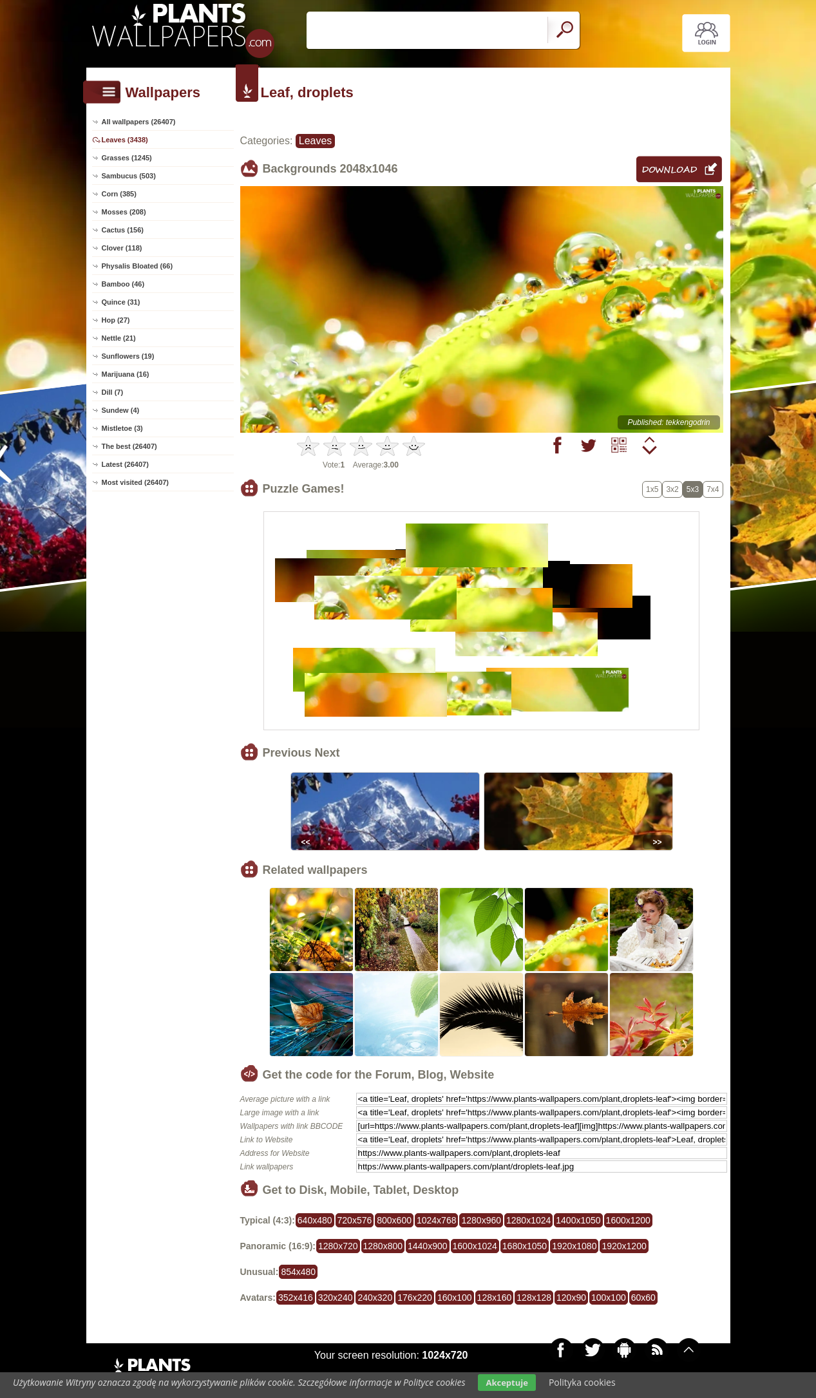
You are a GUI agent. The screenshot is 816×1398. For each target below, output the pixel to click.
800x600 (394, 1220)
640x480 (315, 1220)
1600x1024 (475, 1246)
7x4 (713, 489)
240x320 (374, 1297)
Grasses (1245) (127, 158)
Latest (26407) (125, 464)
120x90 (571, 1297)
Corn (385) (119, 194)
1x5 (652, 489)
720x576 (354, 1220)
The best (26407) (129, 446)
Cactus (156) (123, 230)
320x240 (335, 1297)
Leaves (315, 140)
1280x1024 (528, 1220)
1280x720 (338, 1246)
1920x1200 (624, 1246)
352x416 (295, 1297)
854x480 (298, 1272)
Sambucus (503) (129, 176)
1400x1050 (578, 1220)
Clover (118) (122, 248)
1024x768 (437, 1220)
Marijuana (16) (125, 374)
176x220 (414, 1297)
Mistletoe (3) (122, 428)
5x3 (693, 489)
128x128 (534, 1297)
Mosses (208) (124, 212)
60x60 (643, 1297)
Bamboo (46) (123, 284)
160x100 (454, 1297)
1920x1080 (574, 1246)
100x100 (608, 1297)
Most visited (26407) (135, 482)
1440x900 (428, 1246)
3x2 (672, 489)
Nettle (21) (119, 338)
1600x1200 (628, 1220)
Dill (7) (113, 392)
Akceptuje (506, 1382)
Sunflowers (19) (128, 356)
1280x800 (383, 1246)
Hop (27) (116, 320)
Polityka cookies (582, 1382)
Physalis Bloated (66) (137, 266)
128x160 (494, 1297)
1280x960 (481, 1220)
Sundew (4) (121, 410)
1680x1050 (524, 1246)
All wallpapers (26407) (139, 122)
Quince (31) (121, 302)
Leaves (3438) (125, 140)
